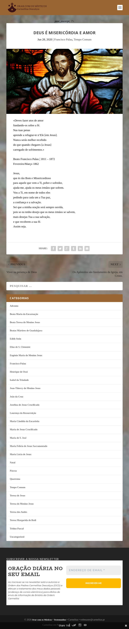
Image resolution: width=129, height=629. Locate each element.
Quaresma (15, 479)
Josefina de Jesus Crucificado (24, 405)
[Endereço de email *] (93, 570)
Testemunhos (60, 619)
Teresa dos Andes (18, 512)
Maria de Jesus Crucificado (23, 429)
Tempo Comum (83, 39)
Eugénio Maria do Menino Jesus (26, 355)
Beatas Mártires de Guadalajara (26, 330)
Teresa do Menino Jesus (22, 504)
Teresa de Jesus (17, 495)
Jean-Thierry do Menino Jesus (25, 388)
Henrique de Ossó (19, 372)
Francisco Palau (63, 39)
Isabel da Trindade (19, 380)
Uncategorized (17, 537)
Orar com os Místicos (42, 619)
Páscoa (13, 471)
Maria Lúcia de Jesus (20, 454)
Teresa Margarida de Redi (23, 520)
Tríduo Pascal (17, 528)
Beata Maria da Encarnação (24, 314)
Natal (12, 462)
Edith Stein (15, 339)
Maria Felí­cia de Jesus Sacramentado (28, 446)
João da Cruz (16, 396)
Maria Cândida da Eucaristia (24, 421)
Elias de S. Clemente (20, 347)
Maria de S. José (18, 438)
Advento (14, 306)
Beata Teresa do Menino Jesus (25, 322)
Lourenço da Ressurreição (23, 413)
